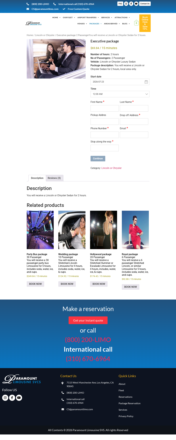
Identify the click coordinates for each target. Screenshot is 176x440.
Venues (82, 24)
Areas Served (112, 24)
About (122, 383)
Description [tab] (37, 178)
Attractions (122, 17)
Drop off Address (130, 115)
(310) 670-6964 (88, 359)
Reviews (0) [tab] (54, 178)
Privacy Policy (126, 416)
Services (106, 17)
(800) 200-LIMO (88, 339)
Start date (96, 76)
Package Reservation (130, 403)
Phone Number (100, 128)
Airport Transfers (88, 17)
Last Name (127, 101)
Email (124, 128)
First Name (97, 101)
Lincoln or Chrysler (44, 35)
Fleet (121, 390)
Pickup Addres (98, 115)
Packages (95, 24)
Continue (98, 158)
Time (93, 89)
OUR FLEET (69, 17)
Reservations (125, 396)
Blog (126, 24)
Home (56, 17)
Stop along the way (102, 141)
